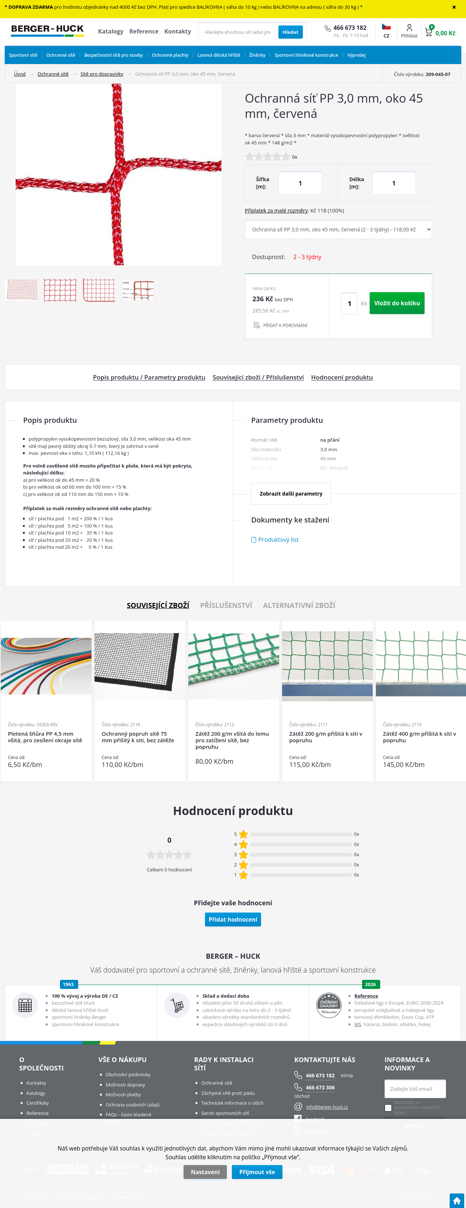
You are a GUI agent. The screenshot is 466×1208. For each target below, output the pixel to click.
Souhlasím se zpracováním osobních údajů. (416, 1107)
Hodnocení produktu (342, 377)
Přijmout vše (257, 1172)
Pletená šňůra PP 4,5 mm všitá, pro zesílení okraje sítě (45, 737)
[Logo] (47, 32)
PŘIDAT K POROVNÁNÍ (286, 325)
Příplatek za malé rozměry (276, 210)
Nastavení (205, 1172)
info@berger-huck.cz (327, 1107)
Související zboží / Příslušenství (258, 377)
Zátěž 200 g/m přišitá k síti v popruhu (325, 737)
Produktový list (278, 540)
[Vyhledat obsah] (290, 32)
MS (357, 1024)
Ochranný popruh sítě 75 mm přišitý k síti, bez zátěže (138, 737)
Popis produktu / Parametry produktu (149, 377)
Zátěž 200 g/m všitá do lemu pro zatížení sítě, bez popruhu (232, 740)
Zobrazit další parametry (291, 493)
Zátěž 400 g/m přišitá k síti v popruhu (419, 737)
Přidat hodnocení (233, 919)
